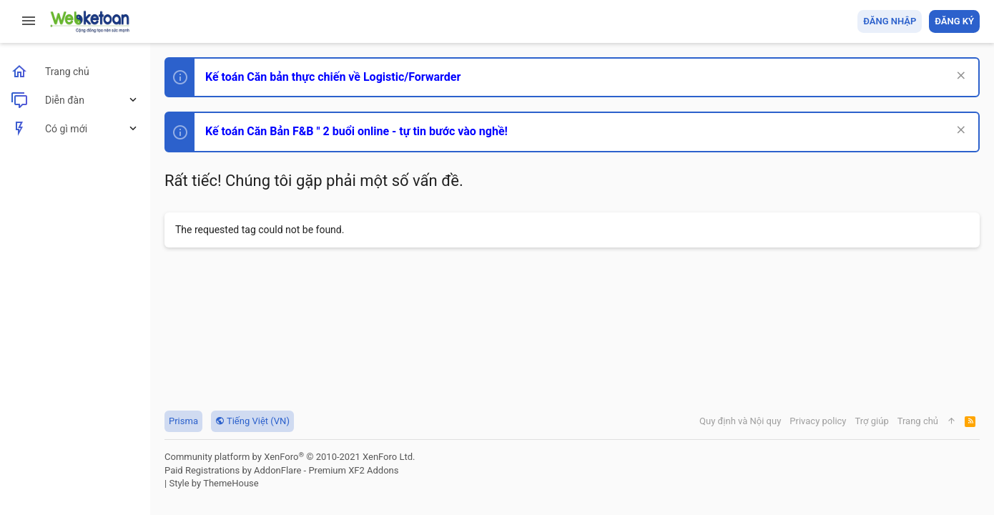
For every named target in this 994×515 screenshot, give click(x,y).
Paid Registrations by (281, 470)
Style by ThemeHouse (213, 483)
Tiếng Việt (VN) (252, 421)
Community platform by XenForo (289, 456)
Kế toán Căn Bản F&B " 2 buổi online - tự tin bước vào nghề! (356, 131)
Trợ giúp (872, 421)
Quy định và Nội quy (740, 421)
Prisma (183, 421)
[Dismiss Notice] (959, 76)
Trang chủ (917, 421)
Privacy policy (817, 421)
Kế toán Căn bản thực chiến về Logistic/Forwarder (333, 77)
